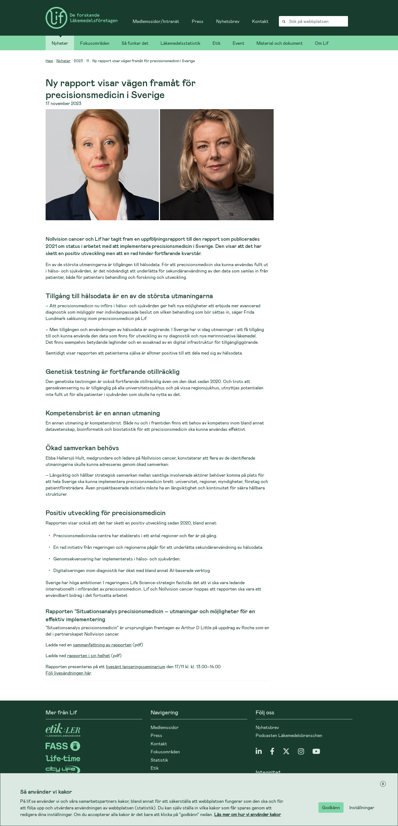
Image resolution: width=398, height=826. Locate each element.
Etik (217, 43)
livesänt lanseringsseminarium (135, 666)
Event (238, 43)
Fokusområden (94, 43)
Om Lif (321, 43)
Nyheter (60, 43)
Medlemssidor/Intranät (156, 21)
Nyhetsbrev (227, 21)
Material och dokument (279, 43)
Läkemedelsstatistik (180, 43)
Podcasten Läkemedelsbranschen (289, 735)
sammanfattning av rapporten (102, 644)
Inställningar (361, 807)
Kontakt (260, 21)
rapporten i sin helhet (88, 655)
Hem (49, 60)
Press (197, 21)
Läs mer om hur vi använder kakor (247, 814)
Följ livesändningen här (68, 672)
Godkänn (331, 807)
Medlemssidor (165, 727)
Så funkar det (135, 43)
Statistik (159, 759)
